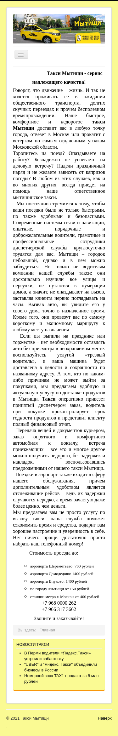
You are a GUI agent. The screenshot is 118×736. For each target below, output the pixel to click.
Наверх (105, 718)
